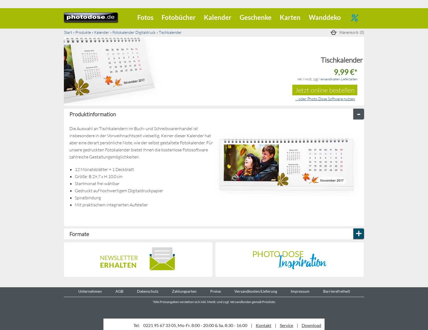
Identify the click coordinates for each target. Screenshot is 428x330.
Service (286, 325)
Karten (290, 17)
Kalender (217, 17)
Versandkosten (329, 79)
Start (68, 32)
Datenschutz (147, 291)
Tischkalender (170, 32)
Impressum (300, 291)
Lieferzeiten (349, 79)
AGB (119, 291)
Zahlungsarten (184, 291)
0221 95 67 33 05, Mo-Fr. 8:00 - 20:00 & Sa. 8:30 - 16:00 (195, 325)
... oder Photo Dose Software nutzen (325, 98)
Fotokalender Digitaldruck (134, 32)
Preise (215, 291)
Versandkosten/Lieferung (255, 291)
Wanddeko (325, 17)
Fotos (145, 17)
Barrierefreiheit (336, 291)
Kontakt (263, 325)
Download (311, 325)
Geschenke (256, 17)
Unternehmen (90, 291)
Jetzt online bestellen (325, 90)
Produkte (83, 32)
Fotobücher (179, 17)
